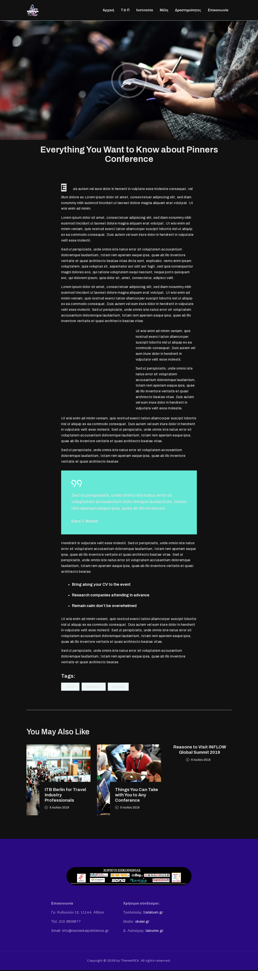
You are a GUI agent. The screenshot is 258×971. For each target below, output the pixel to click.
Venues (118, 688)
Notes (70, 688)
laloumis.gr (154, 932)
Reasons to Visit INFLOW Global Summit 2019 (199, 751)
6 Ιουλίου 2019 (200, 760)
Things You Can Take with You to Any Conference (136, 796)
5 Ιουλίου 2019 (59, 808)
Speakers (93, 688)
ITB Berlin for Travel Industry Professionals (65, 796)
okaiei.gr (142, 923)
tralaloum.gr (153, 913)
